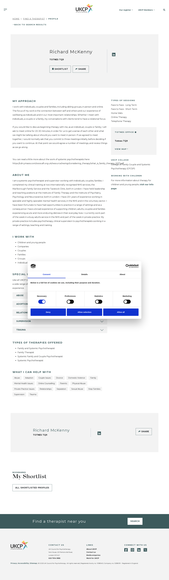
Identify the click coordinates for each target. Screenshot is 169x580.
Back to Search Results (30, 24)
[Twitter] (145, 550)
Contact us (91, 552)
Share (80, 69)
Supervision (23, 321)
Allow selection (84, 312)
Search (135, 521)
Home (16, 19)
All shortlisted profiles (32, 488)
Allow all (121, 312)
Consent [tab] (47, 274)
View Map (121, 149)
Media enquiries (93, 555)
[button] (163, 10)
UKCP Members (145, 10)
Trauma (21, 330)
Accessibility (23, 563)
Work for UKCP (92, 558)
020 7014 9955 (54, 558)
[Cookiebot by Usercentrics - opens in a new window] (127, 266)
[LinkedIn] (113, 54)
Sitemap (33, 563)
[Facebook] (126, 550)
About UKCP (91, 549)
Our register (125, 10)
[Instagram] (132, 550)
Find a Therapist (34, 19)
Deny (48, 312)
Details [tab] (84, 274)
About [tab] (122, 274)
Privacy (14, 563)
